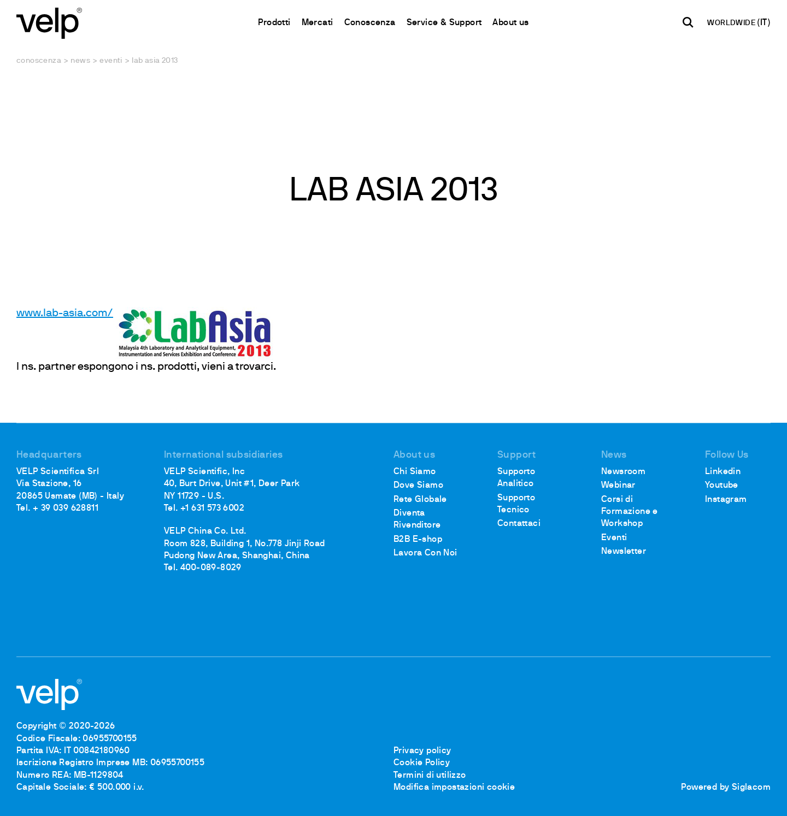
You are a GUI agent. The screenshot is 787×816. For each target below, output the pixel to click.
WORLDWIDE (732, 23)
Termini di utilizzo (429, 775)
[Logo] (49, 22)
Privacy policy (422, 751)
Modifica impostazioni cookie (454, 787)
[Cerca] (688, 22)
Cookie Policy (421, 763)
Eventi (110, 60)
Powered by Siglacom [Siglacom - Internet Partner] (726, 787)
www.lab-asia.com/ (64, 313)
